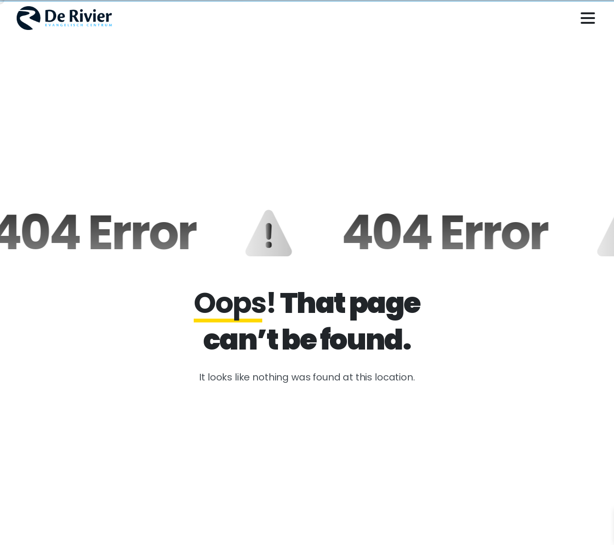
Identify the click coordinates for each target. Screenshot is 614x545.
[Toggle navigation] (587, 18)
